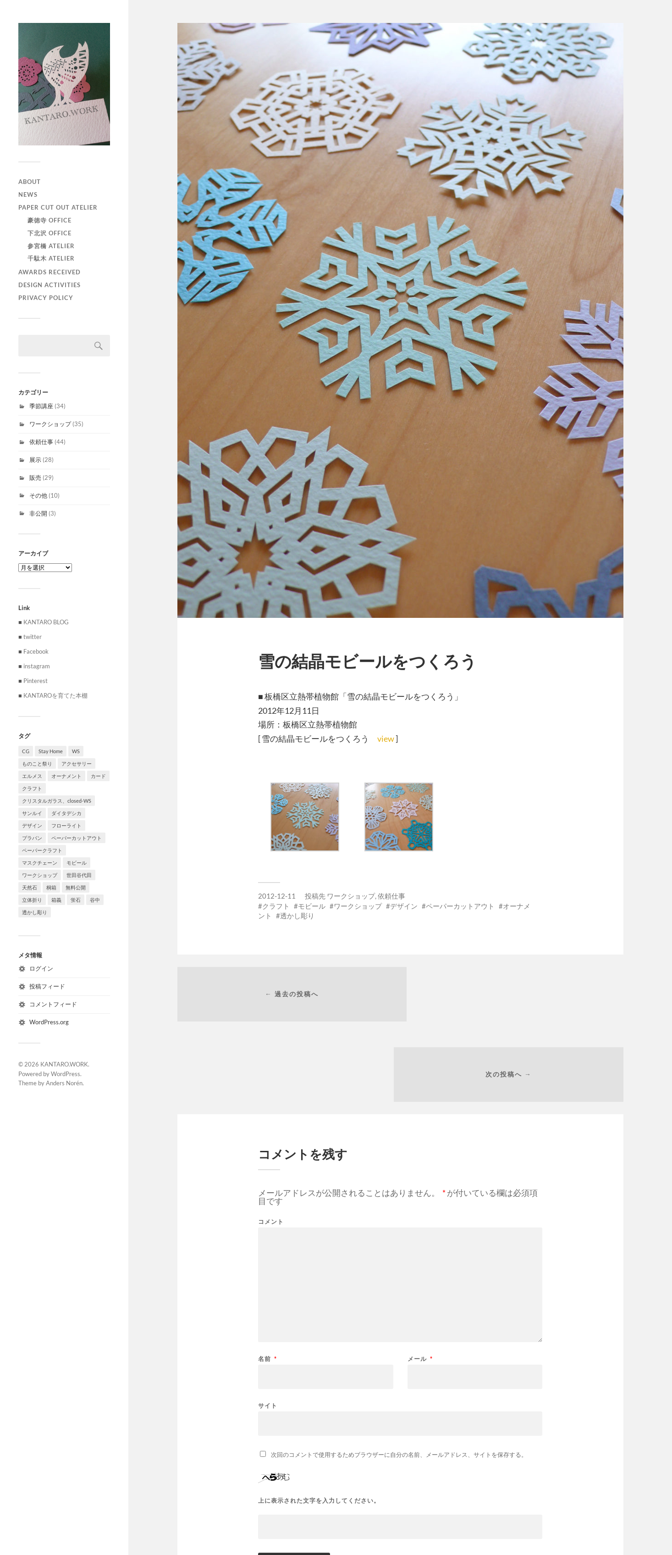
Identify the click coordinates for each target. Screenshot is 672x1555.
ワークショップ (50, 424)
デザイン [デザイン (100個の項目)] (32, 825)
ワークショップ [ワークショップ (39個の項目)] (39, 875)
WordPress (65, 1073)
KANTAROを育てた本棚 (55, 695)
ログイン (41, 968)
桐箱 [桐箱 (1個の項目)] (51, 887)
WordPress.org (49, 1022)
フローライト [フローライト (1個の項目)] (66, 825)
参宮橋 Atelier (51, 246)
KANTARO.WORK (64, 1064)
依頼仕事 (41, 441)
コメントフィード (53, 1004)
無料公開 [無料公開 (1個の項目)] (76, 887)
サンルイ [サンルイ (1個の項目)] (32, 813)
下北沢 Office (50, 233)
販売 (35, 477)
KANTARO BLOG (46, 622)
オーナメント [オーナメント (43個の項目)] (66, 776)
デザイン (404, 906)
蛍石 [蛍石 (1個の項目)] (76, 900)
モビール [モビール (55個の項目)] (76, 863)
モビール (311, 906)
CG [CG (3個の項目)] (25, 751)
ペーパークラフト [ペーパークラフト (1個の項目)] (42, 850)
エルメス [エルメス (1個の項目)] (32, 776)
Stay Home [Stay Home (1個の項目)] (51, 751)
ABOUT (29, 181)
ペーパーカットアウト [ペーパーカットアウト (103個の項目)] (76, 838)
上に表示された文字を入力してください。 (319, 1423)
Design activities (49, 285)
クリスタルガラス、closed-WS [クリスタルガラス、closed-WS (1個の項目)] (56, 801)
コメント (271, 1144)
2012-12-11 (277, 896)
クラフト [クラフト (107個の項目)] (32, 788)
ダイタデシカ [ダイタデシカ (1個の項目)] (66, 813)
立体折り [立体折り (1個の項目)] (32, 900)
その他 (38, 495)
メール (420, 1281)
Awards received (49, 272)
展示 (35, 459)
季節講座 (41, 406)
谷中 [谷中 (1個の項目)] (95, 900)
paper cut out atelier (58, 207)
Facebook (36, 651)
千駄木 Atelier (51, 258)
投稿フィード (47, 986)
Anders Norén (64, 1083)
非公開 (38, 513)
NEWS (28, 194)
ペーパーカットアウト (460, 906)
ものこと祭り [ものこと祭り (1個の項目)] (37, 763)
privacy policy (45, 297)
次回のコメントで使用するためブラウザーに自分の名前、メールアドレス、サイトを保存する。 (399, 1376)
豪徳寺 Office (50, 220)
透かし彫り (297, 915)
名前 (267, 1281)
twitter (32, 636)
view (385, 738)
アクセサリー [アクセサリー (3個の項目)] (76, 763)
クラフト (276, 906)
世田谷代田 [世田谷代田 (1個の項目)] (79, 875)
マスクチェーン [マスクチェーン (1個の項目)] (39, 863)
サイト (267, 1327)
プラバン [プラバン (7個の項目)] (32, 838)
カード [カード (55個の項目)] (98, 776)
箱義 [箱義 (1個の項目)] (56, 900)
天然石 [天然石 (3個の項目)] (29, 887)
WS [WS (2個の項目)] (76, 751)
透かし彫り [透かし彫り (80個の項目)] (34, 912)
